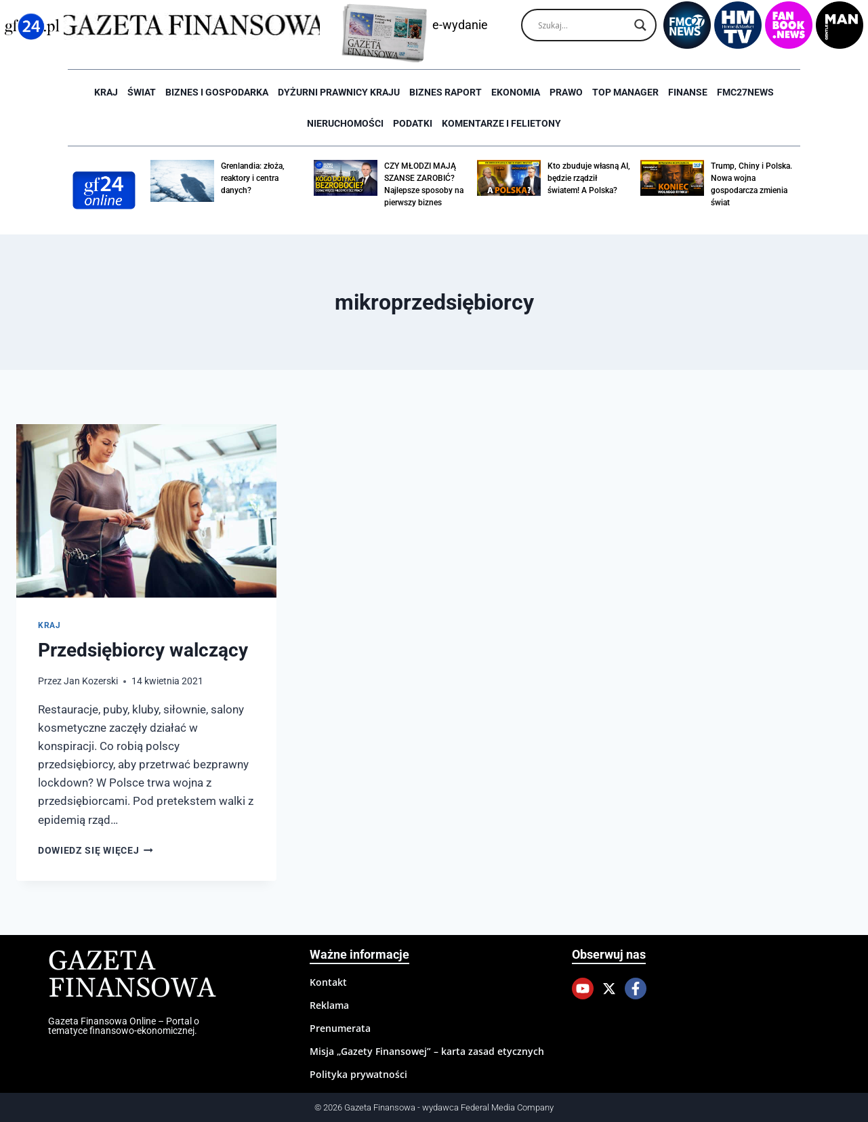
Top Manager (625, 92)
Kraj (106, 92)
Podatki (412, 123)
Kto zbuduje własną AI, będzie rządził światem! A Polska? (588, 178)
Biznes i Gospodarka (216, 92)
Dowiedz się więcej (95, 850)
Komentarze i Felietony (501, 123)
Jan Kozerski (91, 681)
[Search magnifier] (640, 25)
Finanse (687, 92)
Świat (141, 92)
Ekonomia (515, 92)
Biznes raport (445, 92)
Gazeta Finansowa (131, 975)
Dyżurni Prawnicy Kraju (339, 92)
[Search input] (582, 25)
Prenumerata (340, 1028)
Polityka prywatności (358, 1074)
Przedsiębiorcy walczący (143, 650)
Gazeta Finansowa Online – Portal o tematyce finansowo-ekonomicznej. (123, 1026)
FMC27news (745, 92)
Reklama (329, 1005)
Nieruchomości (345, 123)
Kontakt (328, 982)
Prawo (566, 92)
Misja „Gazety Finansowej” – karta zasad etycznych (427, 1051)
